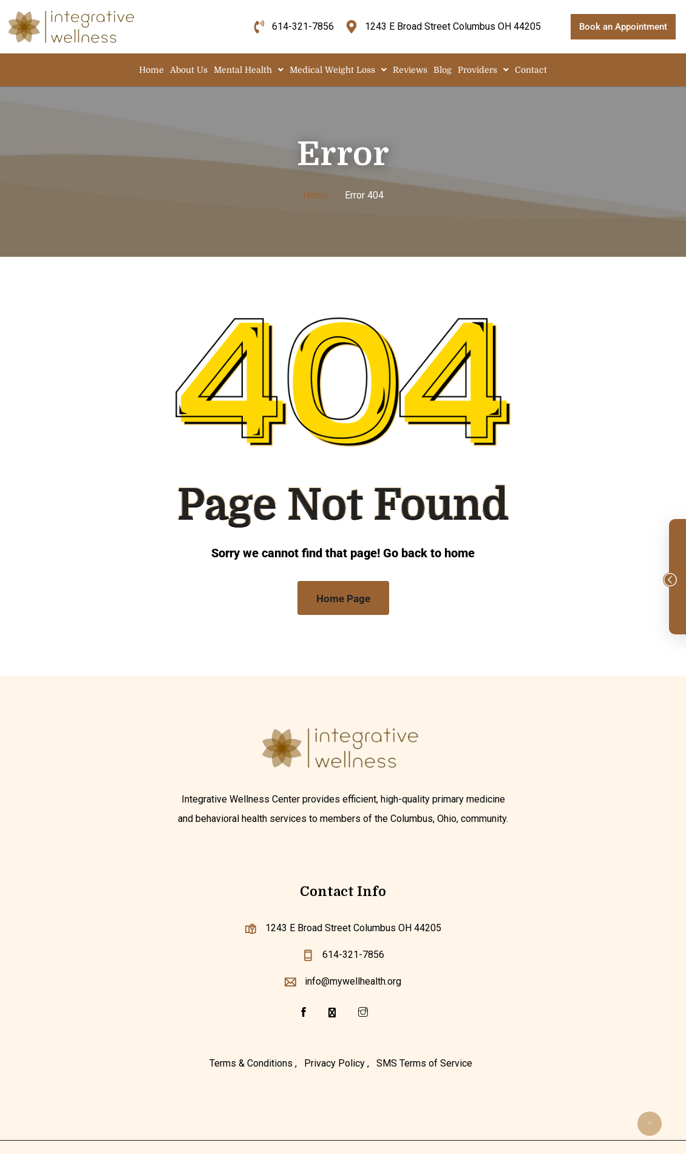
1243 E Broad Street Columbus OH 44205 (353, 928)
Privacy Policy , (336, 1063)
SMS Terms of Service (424, 1063)
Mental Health (249, 70)
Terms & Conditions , (253, 1063)
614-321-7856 (353, 954)
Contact (531, 70)
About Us (189, 70)
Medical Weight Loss (338, 70)
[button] (249, 69)
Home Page (343, 598)
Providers (483, 70)
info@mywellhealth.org (353, 981)
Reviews (410, 70)
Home (151, 70)
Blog (442, 70)
